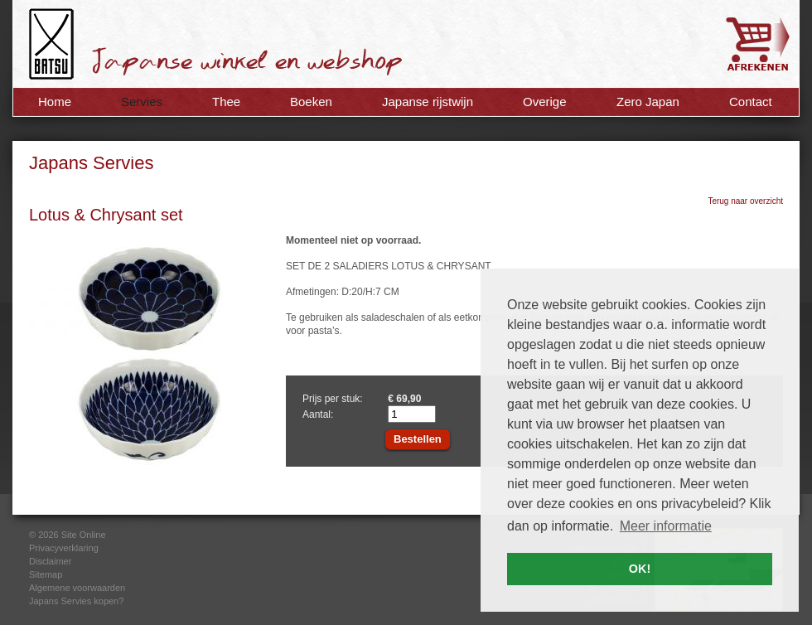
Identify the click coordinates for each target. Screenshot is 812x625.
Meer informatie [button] (666, 526)
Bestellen (418, 439)
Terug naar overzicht (745, 201)
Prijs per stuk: (332, 399)
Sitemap (45, 574)
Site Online (83, 535)
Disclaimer (50, 561)
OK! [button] (639, 568)
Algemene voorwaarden (77, 588)
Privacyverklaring (64, 548)
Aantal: (317, 414)
